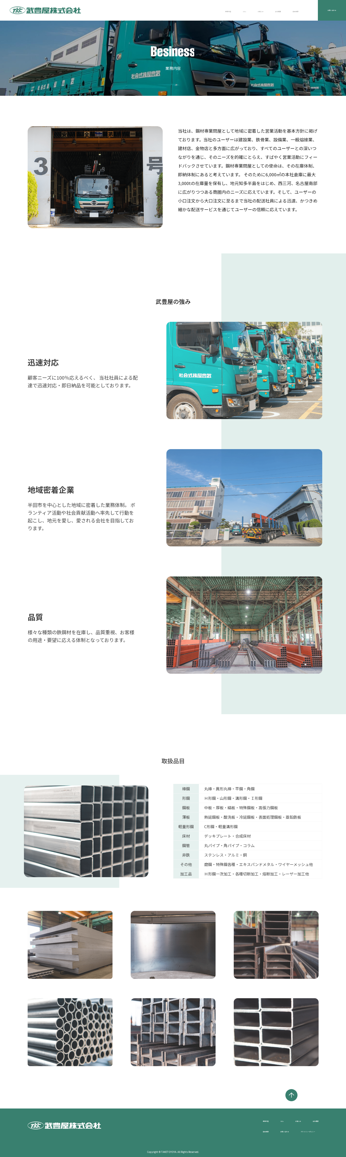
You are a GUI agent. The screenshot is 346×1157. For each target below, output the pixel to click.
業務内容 (173, 10)
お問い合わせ (324, 10)
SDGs (197, 10)
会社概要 (249, 10)
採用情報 (276, 10)
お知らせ (222, 10)
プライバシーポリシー (299, 1130)
